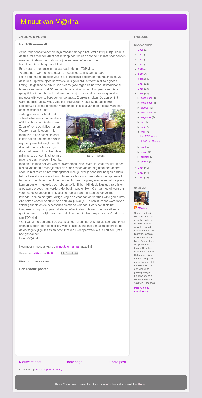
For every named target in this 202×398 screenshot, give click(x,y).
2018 (141, 79)
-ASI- (108, 384)
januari (145, 161)
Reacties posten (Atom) (49, 369)
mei (143, 132)
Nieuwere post (30, 362)
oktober (145, 107)
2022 (141, 59)
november (147, 102)
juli (143, 122)
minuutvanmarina (67, 246)
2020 (141, 69)
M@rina (142, 208)
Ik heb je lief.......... (150, 141)
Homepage (73, 362)
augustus (146, 117)
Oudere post (116, 362)
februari (145, 156)
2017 (141, 83)
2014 (141, 167)
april (143, 147)
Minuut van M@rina (50, 22)
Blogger (142, 384)
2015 (141, 93)
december (147, 97)
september (147, 112)
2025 (141, 49)
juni (143, 127)
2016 (141, 88)
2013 (141, 172)
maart (144, 152)
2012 (141, 177)
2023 (141, 54)
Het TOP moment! (150, 136)
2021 (141, 64)
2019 (141, 74)
